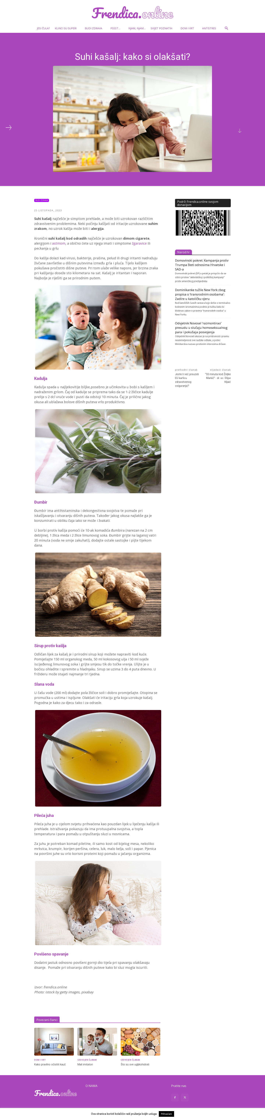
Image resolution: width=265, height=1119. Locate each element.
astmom (58, 243)
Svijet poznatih (163, 28)
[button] (226, 28)
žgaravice (139, 243)
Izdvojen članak (87, 1060)
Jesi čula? (43, 28)
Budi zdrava (95, 28)
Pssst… (116, 28)
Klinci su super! (67, 28)
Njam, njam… (137, 28)
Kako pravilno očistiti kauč (50, 1064)
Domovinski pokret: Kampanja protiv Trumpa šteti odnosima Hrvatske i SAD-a (201, 264)
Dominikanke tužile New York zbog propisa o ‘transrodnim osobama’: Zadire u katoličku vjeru (200, 294)
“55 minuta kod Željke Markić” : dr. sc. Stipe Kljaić (218, 378)
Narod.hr (183, 252)
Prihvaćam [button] (166, 1114)
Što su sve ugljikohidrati (135, 1064)
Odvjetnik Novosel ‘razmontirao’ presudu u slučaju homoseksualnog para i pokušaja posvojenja (201, 327)
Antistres (209, 28)
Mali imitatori (85, 1064)
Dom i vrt (189, 28)
